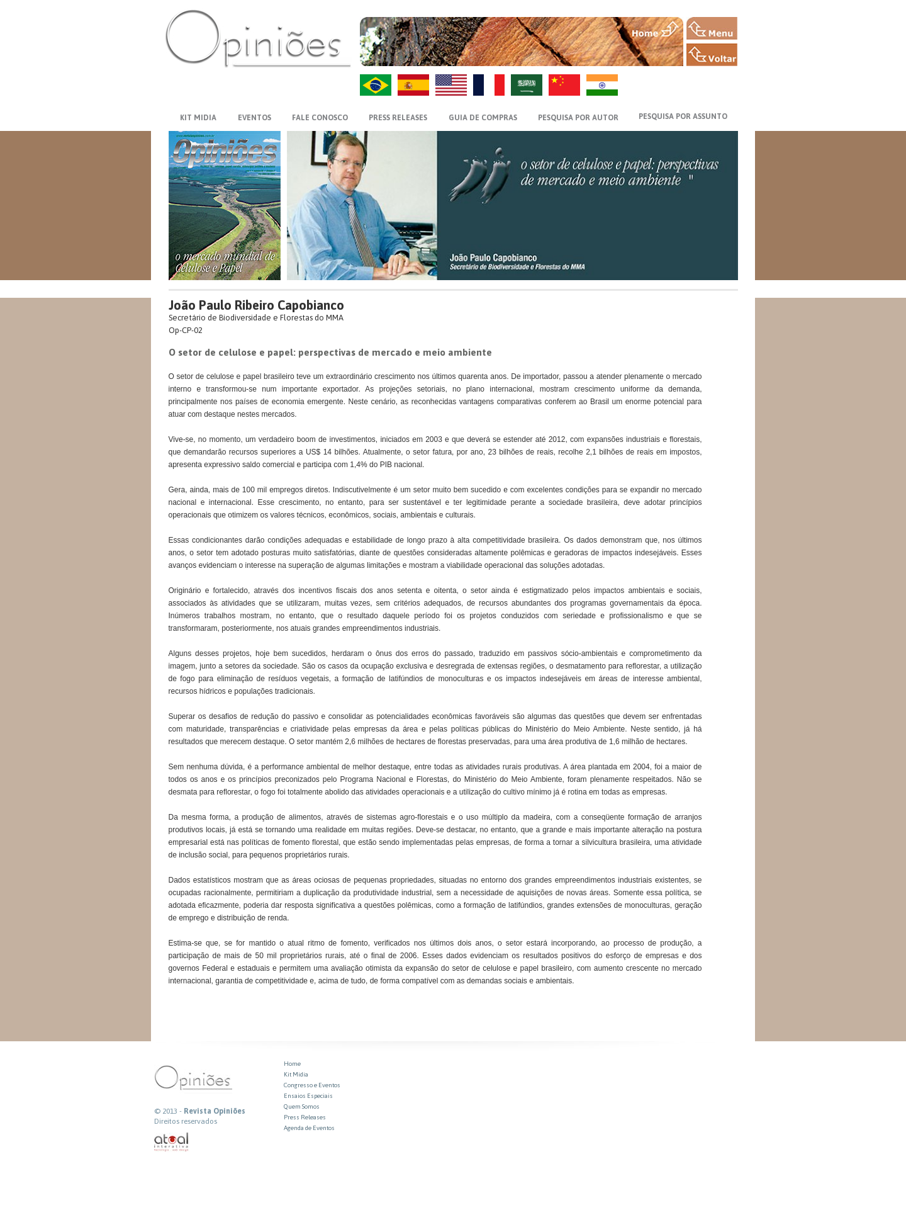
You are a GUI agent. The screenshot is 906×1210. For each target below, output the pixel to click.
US (451, 85)
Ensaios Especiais (308, 1095)
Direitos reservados (185, 1121)
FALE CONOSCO (320, 117)
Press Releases (305, 1117)
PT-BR (375, 85)
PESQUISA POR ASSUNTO (683, 116)
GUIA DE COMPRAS (483, 117)
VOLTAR (711, 54)
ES (413, 85)
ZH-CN (564, 85)
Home (292, 1063)
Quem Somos (302, 1106)
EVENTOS (254, 117)
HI (602, 85)
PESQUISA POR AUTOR (578, 117)
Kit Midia (296, 1074)
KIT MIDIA (198, 117)
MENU (711, 28)
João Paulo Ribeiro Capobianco (256, 305)
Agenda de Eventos (309, 1127)
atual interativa (171, 1142)
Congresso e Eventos (312, 1085)
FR (489, 85)
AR (526, 85)
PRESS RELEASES (398, 117)
